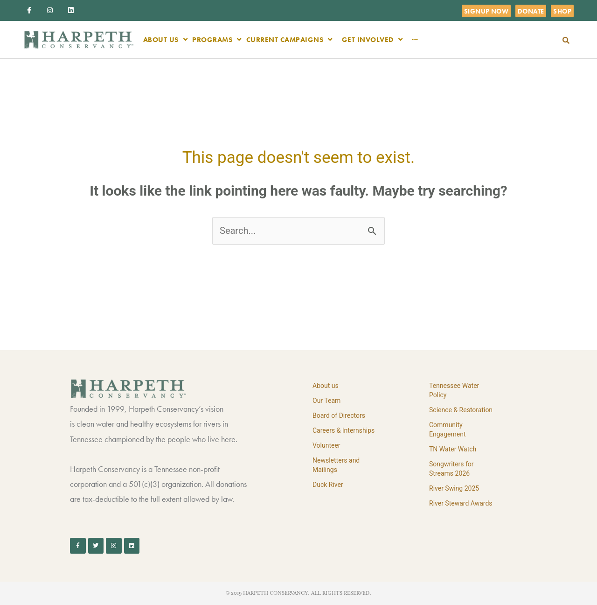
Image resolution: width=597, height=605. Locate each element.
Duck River (327, 484)
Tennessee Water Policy (454, 390)
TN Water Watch (452, 449)
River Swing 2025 (454, 488)
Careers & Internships (343, 430)
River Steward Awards (461, 503)
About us (325, 385)
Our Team (326, 400)
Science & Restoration (461, 410)
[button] (566, 40)
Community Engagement (447, 429)
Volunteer (326, 445)
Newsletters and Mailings (336, 465)
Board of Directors (338, 415)
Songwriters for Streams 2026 (451, 468)
